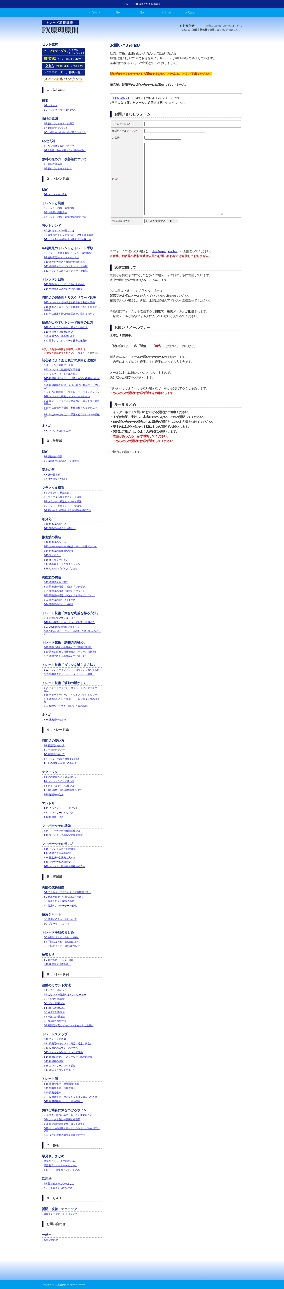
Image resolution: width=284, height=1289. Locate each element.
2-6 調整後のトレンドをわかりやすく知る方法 (69, 235)
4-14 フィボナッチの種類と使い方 (62, 830)
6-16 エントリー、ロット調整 (60, 1065)
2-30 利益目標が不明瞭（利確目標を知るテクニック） (70, 409)
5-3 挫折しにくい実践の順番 (59, 901)
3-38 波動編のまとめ (55, 719)
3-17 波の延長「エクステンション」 (63, 564)
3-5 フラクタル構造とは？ (58, 492)
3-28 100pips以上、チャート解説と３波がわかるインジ (72, 632)
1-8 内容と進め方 (53, 164)
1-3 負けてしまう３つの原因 (59, 123)
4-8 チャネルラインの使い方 (59, 785)
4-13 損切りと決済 (53, 817)
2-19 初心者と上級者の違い (58, 331)
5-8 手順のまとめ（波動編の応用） (63, 946)
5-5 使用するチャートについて (60, 919)
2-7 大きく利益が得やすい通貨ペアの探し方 (67, 239)
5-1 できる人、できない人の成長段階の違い (67, 892)
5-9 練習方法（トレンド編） (59, 959)
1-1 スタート (50, 105)
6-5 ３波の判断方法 (54, 1007)
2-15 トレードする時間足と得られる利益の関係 (69, 302)
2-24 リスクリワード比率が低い (61, 374)
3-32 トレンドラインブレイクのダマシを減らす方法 (72, 669)
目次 (118, 12)
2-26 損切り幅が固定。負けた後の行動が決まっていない (72, 386)
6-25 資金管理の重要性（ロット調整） (64, 1124)
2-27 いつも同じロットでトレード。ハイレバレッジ (72, 392)
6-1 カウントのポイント (56, 990)
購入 (142, 12)
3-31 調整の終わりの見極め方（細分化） (66, 656)
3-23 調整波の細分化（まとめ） (61, 600)
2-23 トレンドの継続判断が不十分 (62, 369)
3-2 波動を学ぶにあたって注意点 (61, 461)
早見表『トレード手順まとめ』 (60, 1161)
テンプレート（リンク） (57, 923)
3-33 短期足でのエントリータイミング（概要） (69, 674)
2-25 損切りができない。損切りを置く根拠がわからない (72, 379)
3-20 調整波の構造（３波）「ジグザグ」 (66, 586)
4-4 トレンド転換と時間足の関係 (61, 758)
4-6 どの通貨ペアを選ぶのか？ (60, 776)
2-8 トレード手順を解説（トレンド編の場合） (69, 253)
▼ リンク (166, 12)
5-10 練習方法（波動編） (57, 964)
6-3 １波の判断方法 (54, 999)
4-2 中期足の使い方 (54, 750)
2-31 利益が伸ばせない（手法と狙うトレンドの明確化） (72, 415)
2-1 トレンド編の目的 (55, 194)
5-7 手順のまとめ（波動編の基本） (63, 941)
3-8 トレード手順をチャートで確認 (63, 506)
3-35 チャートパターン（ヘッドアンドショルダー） (72, 694)
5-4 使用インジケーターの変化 (60, 905)
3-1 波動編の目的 (53, 456)
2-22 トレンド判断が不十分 (58, 365)
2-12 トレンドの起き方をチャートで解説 (66, 270)
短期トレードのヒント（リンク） (62, 1213)
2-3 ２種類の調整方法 (55, 212)
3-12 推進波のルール (55, 542)
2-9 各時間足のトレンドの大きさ (61, 257)
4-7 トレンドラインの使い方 (59, 781)
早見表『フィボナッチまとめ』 (60, 1165)
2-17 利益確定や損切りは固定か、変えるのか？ (69, 313)
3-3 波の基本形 (52, 474)
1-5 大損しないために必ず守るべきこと (65, 132)
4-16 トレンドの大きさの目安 (60, 848)
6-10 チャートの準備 (55, 1039)
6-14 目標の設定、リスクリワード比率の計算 (68, 1056)
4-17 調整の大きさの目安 (57, 853)
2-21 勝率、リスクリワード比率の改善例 (66, 340)
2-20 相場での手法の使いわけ (60, 336)
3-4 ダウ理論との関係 (55, 479)
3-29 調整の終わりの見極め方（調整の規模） (68, 647)
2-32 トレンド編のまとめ (57, 430)
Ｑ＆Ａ (81, 352)
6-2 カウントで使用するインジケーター (65, 994)
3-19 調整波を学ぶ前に (56, 582)
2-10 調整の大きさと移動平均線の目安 (64, 261)
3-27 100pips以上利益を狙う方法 (61, 626)
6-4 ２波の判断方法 (54, 1003)
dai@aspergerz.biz (164, 251)
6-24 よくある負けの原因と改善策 (62, 1119)
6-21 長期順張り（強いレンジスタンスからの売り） (72, 1097)
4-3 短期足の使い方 (54, 754)
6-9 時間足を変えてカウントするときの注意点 (69, 1025)
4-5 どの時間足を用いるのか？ (60, 763)
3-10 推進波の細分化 (55, 524)
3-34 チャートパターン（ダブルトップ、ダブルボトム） (72, 689)
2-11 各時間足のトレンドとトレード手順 (66, 266)
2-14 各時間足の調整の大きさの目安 (63, 288)
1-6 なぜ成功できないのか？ (59, 146)
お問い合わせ (51, 1239)
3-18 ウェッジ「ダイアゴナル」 (61, 568)
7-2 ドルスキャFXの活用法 (58, 1188)
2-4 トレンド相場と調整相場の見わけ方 (65, 217)
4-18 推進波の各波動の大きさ (60, 857)
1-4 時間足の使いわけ (55, 128)
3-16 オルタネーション (56, 559)
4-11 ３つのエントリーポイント (61, 808)
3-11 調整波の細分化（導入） (60, 528)
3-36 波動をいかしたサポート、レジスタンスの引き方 (72, 700)
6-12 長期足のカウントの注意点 (61, 1048)
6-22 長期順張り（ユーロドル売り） (63, 1101)
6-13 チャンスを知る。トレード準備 (63, 1052)
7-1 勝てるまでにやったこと (59, 1183)
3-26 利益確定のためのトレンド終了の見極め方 (69, 622)
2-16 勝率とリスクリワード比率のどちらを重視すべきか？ (72, 308)
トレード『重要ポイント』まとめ (62, 1169)
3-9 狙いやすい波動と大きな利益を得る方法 (67, 510)
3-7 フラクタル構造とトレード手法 (63, 501)
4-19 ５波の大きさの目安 (57, 862)
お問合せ (190, 12)
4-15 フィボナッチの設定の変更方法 (63, 835)
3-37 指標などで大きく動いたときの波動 (66, 706)
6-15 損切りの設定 (53, 1061)
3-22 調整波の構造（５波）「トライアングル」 (69, 595)
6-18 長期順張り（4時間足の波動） (63, 1083)
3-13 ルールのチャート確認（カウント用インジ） (70, 546)
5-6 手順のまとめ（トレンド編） (61, 937)
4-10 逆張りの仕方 (53, 794)
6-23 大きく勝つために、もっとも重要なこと (68, 1115)
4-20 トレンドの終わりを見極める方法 (64, 866)
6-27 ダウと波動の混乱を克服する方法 (64, 1135)
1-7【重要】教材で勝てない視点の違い (65, 150)
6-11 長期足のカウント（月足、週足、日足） (68, 1043)
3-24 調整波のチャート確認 (58, 604)
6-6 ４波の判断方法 (54, 1012)
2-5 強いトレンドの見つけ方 (59, 230)
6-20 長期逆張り (52, 1092)
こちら (238, 25)
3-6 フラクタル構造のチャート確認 (63, 497)
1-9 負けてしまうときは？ (58, 168)
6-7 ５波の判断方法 (54, 1016)
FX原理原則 (121, 98)
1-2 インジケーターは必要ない (60, 109)
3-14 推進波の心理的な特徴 (58, 551)
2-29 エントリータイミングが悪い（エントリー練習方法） (72, 402)
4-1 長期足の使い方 (54, 745)
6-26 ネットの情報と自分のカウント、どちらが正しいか (72, 1129)
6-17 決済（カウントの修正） (60, 1070)
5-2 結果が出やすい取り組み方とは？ (64, 896)
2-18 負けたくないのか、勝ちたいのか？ (66, 327)
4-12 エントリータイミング (58, 812)
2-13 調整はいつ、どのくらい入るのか (64, 284)
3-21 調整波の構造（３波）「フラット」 (66, 591)
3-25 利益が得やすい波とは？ (60, 618)
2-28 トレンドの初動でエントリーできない (67, 396)
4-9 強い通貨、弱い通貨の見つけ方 (63, 790)
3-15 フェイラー (52, 555)
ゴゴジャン (94, 12)
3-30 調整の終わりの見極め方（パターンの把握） (70, 651)
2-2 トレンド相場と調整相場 (59, 208)
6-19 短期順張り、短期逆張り (60, 1088)
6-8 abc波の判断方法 (55, 1021)
